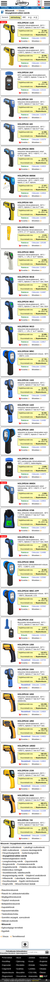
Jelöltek (32, 958)
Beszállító (20, 972)
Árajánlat (43, 961)
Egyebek (5, 931)
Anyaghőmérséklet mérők (21, 844)
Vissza (21, 11)
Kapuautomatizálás (10, 911)
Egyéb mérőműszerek (29, 881)
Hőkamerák (7, 878)
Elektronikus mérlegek (12, 870)
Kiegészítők (7, 884)
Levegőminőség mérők (12, 861)
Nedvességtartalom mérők (14, 859)
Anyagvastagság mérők (12, 875)
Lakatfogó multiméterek (34, 847)
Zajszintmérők (31, 861)
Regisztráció (7, 976)
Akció (26, 8)
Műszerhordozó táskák (25, 884)
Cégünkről (6, 969)
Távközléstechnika (10, 914)
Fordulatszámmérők (26, 864)
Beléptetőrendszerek (11, 904)
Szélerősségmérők (30, 853)
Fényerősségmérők (11, 853)
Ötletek (43, 972)
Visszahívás (21, 976)
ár (29, 17)
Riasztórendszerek (10, 890)
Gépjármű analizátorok (36, 875)
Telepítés (43, 965)
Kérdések (44, 958)
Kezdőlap (5, 8)
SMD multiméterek (10, 850)
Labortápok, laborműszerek (27, 878)
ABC (24, 17)
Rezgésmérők (8, 864)
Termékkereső (18, 936)
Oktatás (43, 969)
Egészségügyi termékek (12, 928)
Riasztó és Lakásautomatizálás (15, 893)
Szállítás (20, 969)
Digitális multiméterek (12, 847)
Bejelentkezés (8, 972)
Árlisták (32, 965)
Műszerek (4, 844)
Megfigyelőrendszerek (11, 897)
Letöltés (32, 969)
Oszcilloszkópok (9, 881)
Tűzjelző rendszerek (11, 900)
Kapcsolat (6, 965)
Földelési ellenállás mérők (31, 867)
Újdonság (35, 8)
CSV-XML (33, 972)
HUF (43, 976)
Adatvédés (33, 976)
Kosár (31, 961)
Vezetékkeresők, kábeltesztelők (16, 873)
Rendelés (20, 965)
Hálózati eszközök (10, 921)
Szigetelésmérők (9, 867)
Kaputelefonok (8, 907)
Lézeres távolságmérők (31, 850)
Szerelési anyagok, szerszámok (16, 917)
